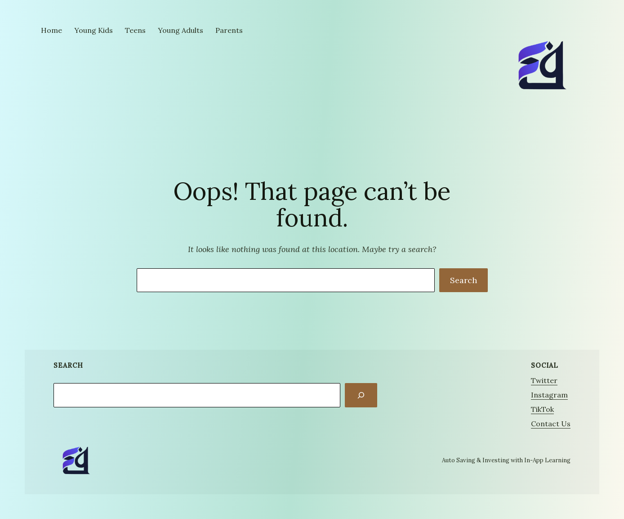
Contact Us (551, 423)
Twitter (544, 380)
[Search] (361, 395)
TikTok (542, 409)
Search (463, 280)
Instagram (549, 394)
